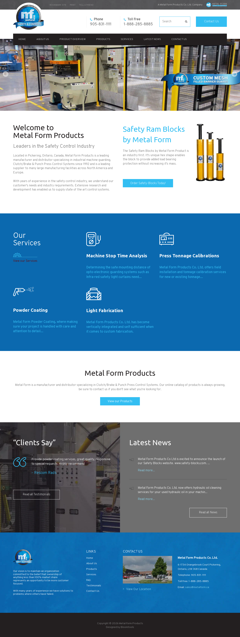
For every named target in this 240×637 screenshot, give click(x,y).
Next (234, 74)
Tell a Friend (86, 5)
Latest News (152, 39)
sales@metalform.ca (196, 587)
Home (22, 39)
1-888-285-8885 (138, 22)
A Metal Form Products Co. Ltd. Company (180, 4)
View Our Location (138, 589)
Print (73, 5)
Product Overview (72, 39)
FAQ (88, 580)
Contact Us (211, 21)
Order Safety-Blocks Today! (148, 183)
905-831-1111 (100, 22)
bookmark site (58, 5)
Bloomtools (127, 629)
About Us (42, 39)
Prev (5, 74)
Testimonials (93, 585)
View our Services (25, 261)
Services (127, 39)
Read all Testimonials (36, 494)
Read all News (208, 512)
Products (103, 39)
